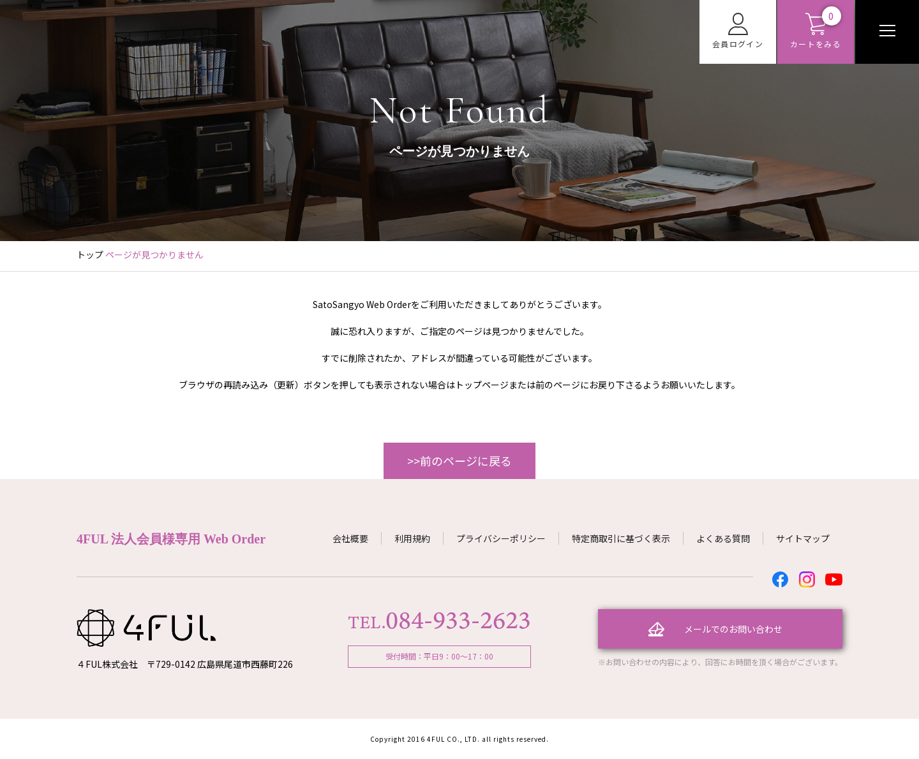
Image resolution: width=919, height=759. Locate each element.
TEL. (439, 622)
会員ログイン (737, 31)
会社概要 (350, 538)
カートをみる (815, 31)
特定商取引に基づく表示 (621, 538)
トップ (90, 254)
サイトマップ (803, 538)
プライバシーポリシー (501, 538)
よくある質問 (723, 538)
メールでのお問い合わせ (733, 629)
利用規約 (412, 538)
